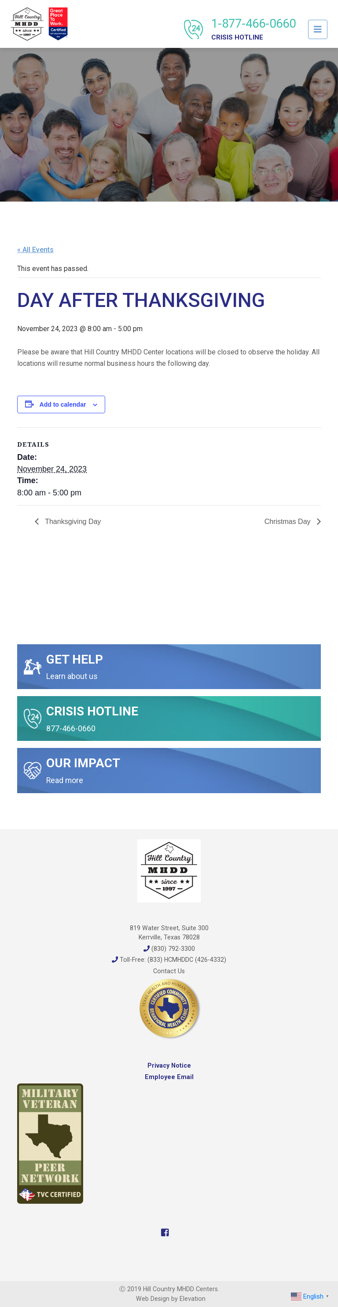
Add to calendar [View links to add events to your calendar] (63, 404)
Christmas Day (288, 521)
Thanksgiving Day (72, 521)
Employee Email (169, 1076)
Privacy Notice (169, 1065)
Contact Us (169, 971)
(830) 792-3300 (169, 948)
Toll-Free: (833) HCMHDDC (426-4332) (169, 959)
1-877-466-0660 (253, 28)
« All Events (35, 250)
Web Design (152, 1298)
